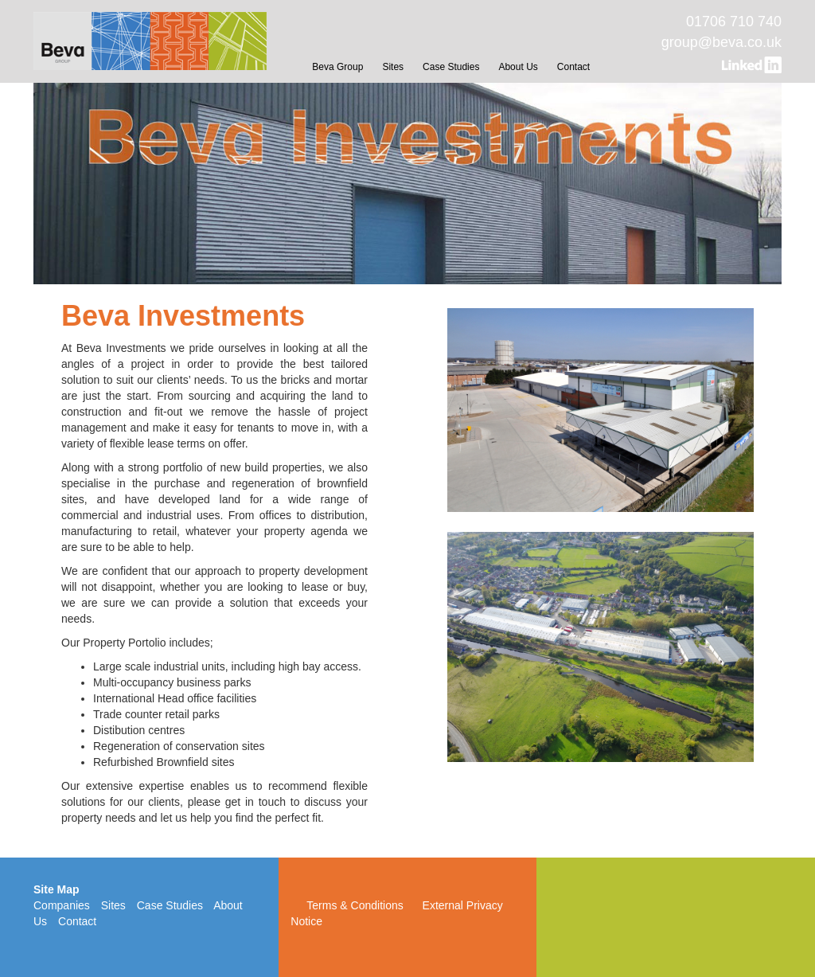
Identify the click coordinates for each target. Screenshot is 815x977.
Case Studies (451, 66)
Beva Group (337, 66)
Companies (61, 905)
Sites (393, 66)
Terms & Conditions (354, 905)
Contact (573, 66)
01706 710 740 (734, 21)
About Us (517, 66)
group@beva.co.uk (721, 42)
